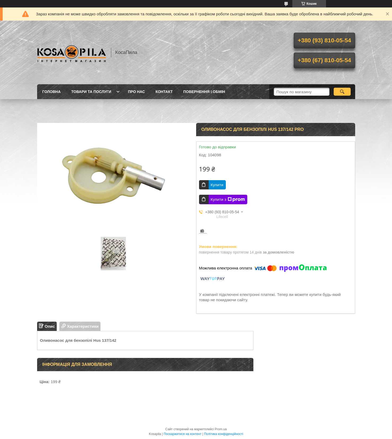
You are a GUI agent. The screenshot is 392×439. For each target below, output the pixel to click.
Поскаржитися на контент (182, 434)
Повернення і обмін (204, 92)
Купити (217, 185)
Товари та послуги (91, 92)
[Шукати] (342, 92)
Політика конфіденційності (223, 434)
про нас (136, 92)
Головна (51, 92)
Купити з (228, 199)
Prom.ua (221, 429)
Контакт (164, 92)
